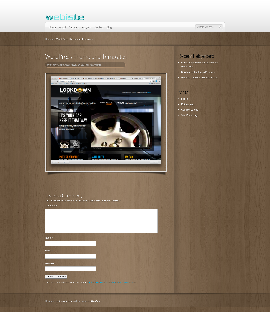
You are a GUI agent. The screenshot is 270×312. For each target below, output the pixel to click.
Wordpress (96, 305)
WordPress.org (189, 115)
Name (49, 242)
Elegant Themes (67, 305)
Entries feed (187, 104)
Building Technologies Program (198, 72)
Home (52, 27)
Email (49, 255)
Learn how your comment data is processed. (112, 286)
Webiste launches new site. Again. (199, 77)
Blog (109, 27)
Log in (184, 98)
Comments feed (189, 109)
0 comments (95, 65)
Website (49, 268)
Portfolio (87, 27)
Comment (51, 205)
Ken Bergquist (63, 65)
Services (74, 27)
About (62, 27)
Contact (99, 27)
